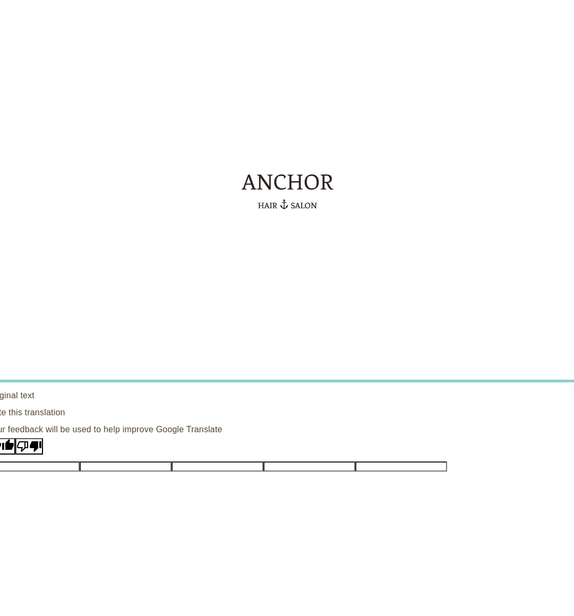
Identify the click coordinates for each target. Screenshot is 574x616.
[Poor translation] (29, 446)
